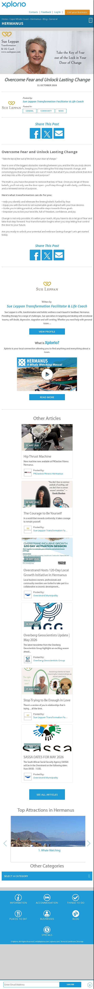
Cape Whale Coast (19, 19)
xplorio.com (54, 941)
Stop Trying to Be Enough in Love (47, 700)
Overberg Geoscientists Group (49, 660)
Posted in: (27, 106)
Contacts (33, 12)
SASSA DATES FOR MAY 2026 (44, 757)
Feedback (46, 12)
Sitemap (80, 941)
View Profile (47, 331)
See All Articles (47, 794)
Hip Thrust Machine (37, 456)
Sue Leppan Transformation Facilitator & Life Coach (53, 101)
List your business (77, 12)
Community (46, 111)
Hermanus (35, 19)
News (61, 111)
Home (5, 19)
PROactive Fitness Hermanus (48, 473)
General (53, 19)
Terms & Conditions (68, 941)
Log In (57, 12)
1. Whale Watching (49, 850)
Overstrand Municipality (45, 595)
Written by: (47, 302)
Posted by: (28, 98)
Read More (47, 397)
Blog (45, 19)
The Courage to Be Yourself (43, 513)
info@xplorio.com (42, 941)
